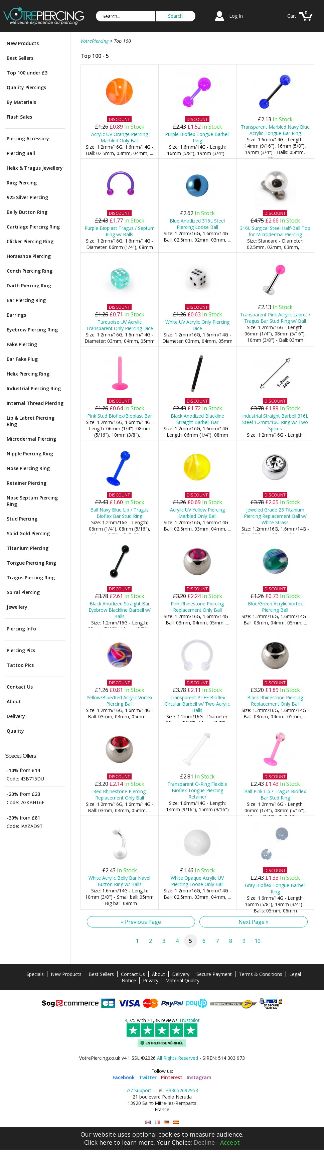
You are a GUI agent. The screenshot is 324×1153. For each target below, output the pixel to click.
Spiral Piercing (23, 592)
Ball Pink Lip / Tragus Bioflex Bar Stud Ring (275, 794)
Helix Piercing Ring (28, 374)
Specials (35, 974)
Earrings (16, 315)
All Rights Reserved (177, 1058)
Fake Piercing (22, 344)
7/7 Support (138, 1090)
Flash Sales (19, 117)
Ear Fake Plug (22, 359)
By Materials (21, 102)
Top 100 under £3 (27, 72)
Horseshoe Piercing (29, 256)
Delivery (16, 716)
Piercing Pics (21, 650)
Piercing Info (21, 628)
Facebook (124, 1077)
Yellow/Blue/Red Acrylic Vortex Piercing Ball (119, 700)
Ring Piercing (22, 182)
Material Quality (182, 980)
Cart (291, 16)
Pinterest (171, 1077)
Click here (98, 1142)
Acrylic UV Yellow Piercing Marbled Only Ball (197, 513)
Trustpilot (189, 1020)
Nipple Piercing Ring (30, 453)
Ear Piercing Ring (26, 300)
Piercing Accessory (28, 138)
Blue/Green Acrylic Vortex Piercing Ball (275, 606)
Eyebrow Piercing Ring (32, 329)
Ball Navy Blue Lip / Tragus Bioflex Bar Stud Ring (119, 513)
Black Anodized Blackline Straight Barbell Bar (197, 419)
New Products (23, 43)
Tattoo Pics (20, 665)
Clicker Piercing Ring (30, 241)
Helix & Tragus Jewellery (35, 168)
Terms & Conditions (260, 974)
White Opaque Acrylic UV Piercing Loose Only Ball (197, 881)
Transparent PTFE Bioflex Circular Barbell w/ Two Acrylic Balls (197, 703)
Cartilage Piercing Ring (33, 227)
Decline (204, 1142)
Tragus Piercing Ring (31, 577)
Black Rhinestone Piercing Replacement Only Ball (275, 700)
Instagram (199, 1077)
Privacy (150, 980)
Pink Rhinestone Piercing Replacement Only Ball (197, 606)
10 (258, 941)
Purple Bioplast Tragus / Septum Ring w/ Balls (120, 231)
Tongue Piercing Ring (31, 563)
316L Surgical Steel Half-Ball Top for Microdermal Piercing (275, 231)
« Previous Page (141, 921)
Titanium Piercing (27, 548)
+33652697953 (182, 1090)
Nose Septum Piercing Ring (32, 500)
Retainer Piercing (26, 483)
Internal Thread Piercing (35, 403)
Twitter (148, 1077)
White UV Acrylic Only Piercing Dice (197, 325)
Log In (236, 16)
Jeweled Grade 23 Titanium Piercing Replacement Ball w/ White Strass (275, 516)
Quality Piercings (26, 87)
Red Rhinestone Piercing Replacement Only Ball (119, 794)
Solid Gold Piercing (28, 533)
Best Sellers (20, 58)
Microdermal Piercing (31, 439)
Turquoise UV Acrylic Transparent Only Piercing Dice (119, 325)
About (14, 701)
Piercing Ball (21, 153)
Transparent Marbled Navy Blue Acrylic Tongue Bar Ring (275, 130)
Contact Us (20, 687)
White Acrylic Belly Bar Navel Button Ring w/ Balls (119, 881)
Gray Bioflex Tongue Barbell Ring (275, 888)
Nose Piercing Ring (28, 468)
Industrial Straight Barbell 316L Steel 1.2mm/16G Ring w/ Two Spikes (275, 422)
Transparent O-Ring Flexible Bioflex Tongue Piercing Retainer (197, 790)
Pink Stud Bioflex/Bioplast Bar (119, 416)
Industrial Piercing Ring (34, 388)
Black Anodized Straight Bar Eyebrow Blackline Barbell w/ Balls (120, 609)
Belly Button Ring (27, 212)
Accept (230, 1142)
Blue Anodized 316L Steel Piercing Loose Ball (197, 224)
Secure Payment (214, 974)
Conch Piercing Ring (29, 271)
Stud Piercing (22, 519)
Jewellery (17, 607)
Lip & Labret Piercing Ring (30, 421)
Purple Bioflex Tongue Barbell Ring (197, 137)
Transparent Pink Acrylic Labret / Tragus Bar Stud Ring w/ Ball (275, 317)
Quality (15, 731)
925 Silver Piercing (27, 197)
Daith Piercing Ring (29, 285)
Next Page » (253, 921)
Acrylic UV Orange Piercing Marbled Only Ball (119, 137)
